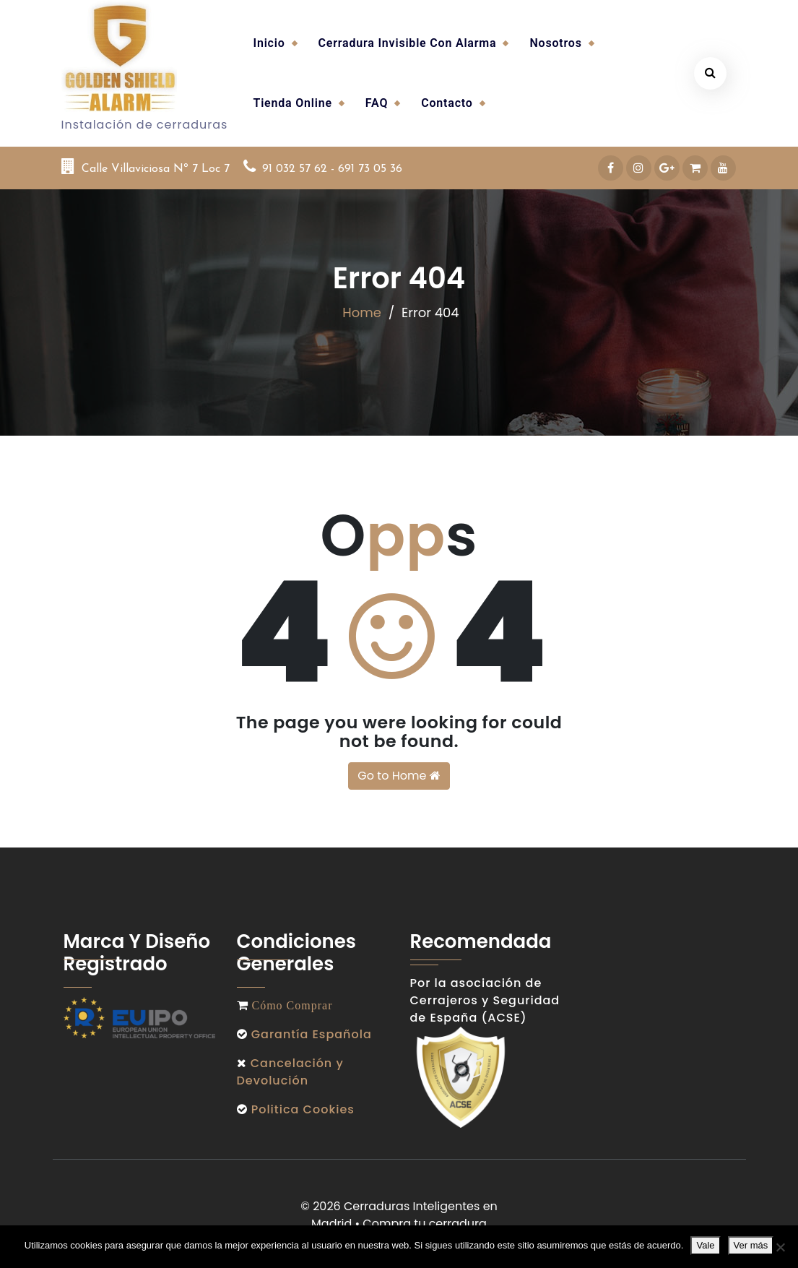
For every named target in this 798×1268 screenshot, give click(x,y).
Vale (705, 1245)
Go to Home (398, 775)
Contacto (446, 103)
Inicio (269, 43)
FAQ (376, 103)
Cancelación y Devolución (290, 1072)
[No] (780, 1247)
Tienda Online (292, 103)
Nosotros (555, 43)
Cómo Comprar (290, 1005)
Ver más (751, 1245)
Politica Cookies (301, 1109)
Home (361, 312)
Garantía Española (311, 1034)
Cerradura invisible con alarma (407, 43)
